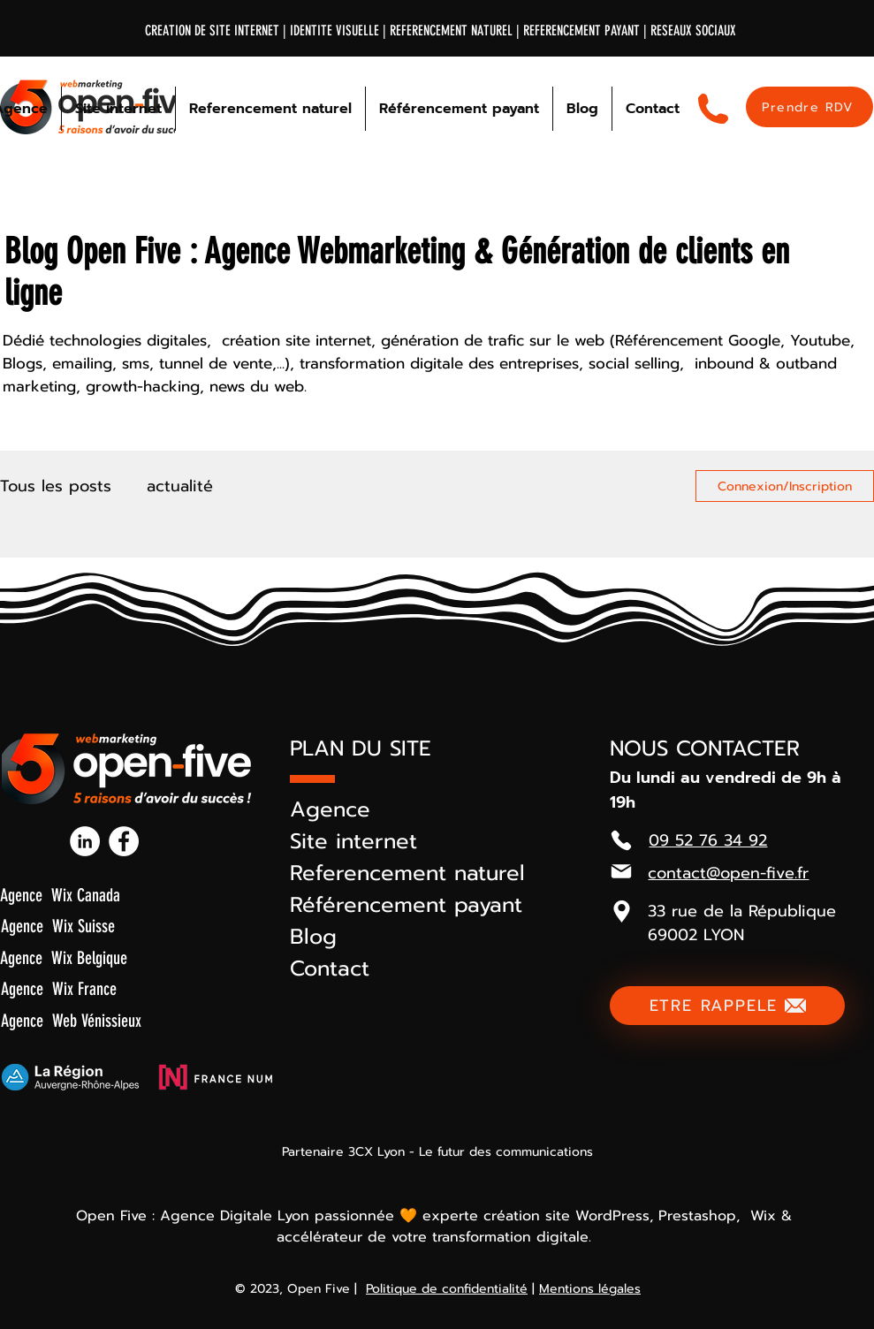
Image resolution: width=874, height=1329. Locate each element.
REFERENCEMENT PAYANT (583, 30)
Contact (329, 968)
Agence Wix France (59, 988)
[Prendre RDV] (809, 107)
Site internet (353, 841)
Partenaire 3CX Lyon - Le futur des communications (437, 1152)
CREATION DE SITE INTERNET (212, 30)
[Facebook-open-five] (124, 841)
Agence (330, 809)
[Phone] (621, 840)
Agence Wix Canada (60, 895)
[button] (621, 911)
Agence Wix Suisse (58, 926)
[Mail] (621, 871)
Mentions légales (590, 1289)
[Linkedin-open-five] (85, 841)
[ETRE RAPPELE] (727, 1005)
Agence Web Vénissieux (71, 1020)
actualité (180, 486)
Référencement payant (406, 905)
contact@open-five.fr (728, 873)
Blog (313, 937)
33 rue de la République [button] (742, 911)
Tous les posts (55, 486)
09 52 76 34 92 (708, 840)
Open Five (318, 1289)
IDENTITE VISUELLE (334, 30)
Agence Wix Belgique (63, 957)
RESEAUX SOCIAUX (693, 30)
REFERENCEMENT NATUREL (451, 30)
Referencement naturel (407, 873)
